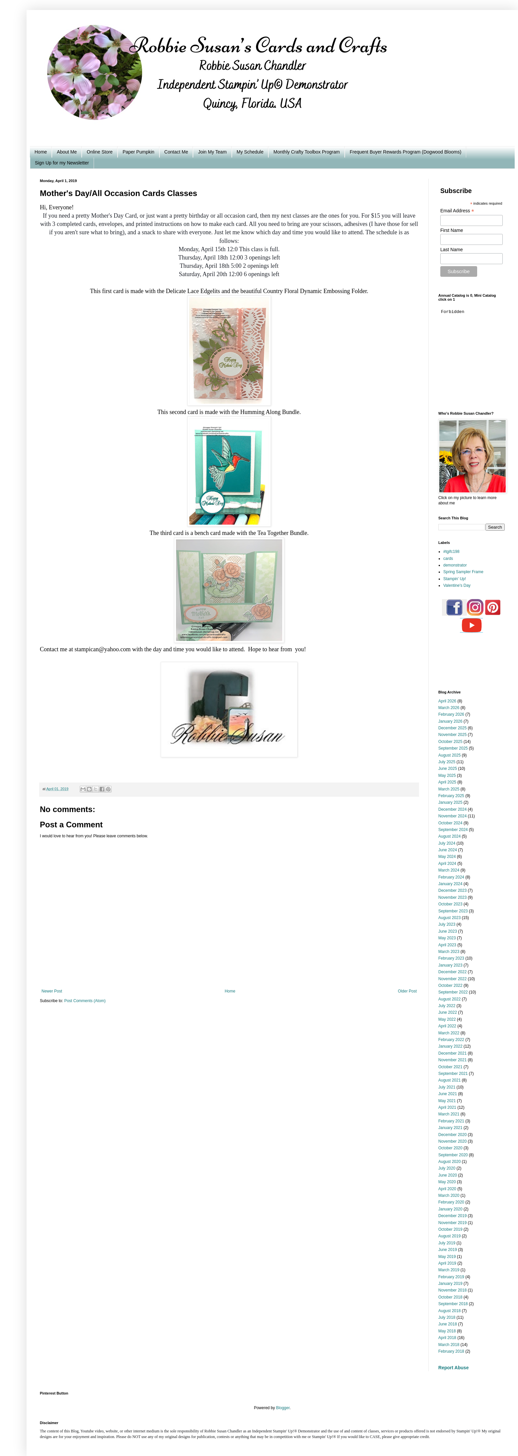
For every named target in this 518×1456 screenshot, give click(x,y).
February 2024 (451, 877)
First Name (451, 230)
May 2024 (447, 856)
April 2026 (447, 701)
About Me (67, 152)
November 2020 (452, 1141)
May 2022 (447, 1019)
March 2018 (448, 1344)
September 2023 (453, 911)
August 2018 (449, 1310)
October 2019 (450, 1229)
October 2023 (450, 904)
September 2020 (453, 1155)
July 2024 (446, 843)
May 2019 (447, 1256)
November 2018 (452, 1290)
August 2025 (449, 755)
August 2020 (449, 1161)
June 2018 (447, 1324)
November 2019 (452, 1222)
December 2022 (452, 972)
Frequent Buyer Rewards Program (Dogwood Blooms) (405, 152)
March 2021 (448, 1114)
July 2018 (446, 1317)
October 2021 (450, 1067)
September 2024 (453, 829)
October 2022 (450, 985)
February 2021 (451, 1121)
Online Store (100, 152)
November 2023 (452, 897)
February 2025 (451, 795)
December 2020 (452, 1134)
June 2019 (447, 1249)
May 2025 (447, 775)
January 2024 (450, 884)
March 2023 (448, 951)
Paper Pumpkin (138, 152)
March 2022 (448, 1033)
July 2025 (446, 762)
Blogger (283, 1407)
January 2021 (450, 1127)
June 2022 (447, 1012)
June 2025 (447, 768)
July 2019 (446, 1243)
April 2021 (447, 1107)
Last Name (451, 249)
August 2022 (449, 999)
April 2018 (447, 1337)
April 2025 (447, 782)
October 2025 (450, 741)
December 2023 (452, 890)
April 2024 (447, 863)
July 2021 (446, 1087)
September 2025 (453, 748)
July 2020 (446, 1168)
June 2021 (447, 1094)
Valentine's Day (457, 585)
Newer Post (52, 991)
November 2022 (452, 979)
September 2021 (453, 1073)
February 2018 (451, 1351)
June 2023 (447, 931)
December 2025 (452, 728)
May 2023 (447, 938)
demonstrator (455, 565)
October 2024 (450, 823)
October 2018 (450, 1297)
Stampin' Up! (454, 578)
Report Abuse (453, 1367)
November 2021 (452, 1060)
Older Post (407, 991)
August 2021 (449, 1080)
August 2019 (449, 1236)
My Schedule (250, 152)
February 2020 (451, 1202)
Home (41, 152)
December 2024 (452, 809)
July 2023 (446, 924)
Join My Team (212, 152)
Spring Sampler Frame (463, 572)
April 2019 (447, 1263)
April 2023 (447, 945)
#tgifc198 (451, 551)
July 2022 (446, 1005)
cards (448, 558)
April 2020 (447, 1189)
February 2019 (451, 1277)
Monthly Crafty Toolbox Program (306, 152)
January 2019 (450, 1283)
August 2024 (449, 836)
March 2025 (448, 789)
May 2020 (447, 1182)
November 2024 (452, 816)
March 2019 (448, 1270)
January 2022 (450, 1046)
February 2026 (451, 714)
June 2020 (447, 1175)
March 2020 (448, 1195)
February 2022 (451, 1039)
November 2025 (452, 734)
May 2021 (447, 1100)
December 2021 (452, 1053)
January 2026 (450, 721)
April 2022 (447, 1026)
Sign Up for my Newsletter (62, 162)
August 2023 (449, 917)
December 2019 (452, 1215)
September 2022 (453, 992)
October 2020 (450, 1148)
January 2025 (450, 802)
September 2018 (453, 1303)
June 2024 (447, 850)
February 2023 (451, 958)
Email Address (457, 211)
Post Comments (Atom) (85, 1000)
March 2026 (448, 707)
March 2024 (448, 870)
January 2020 (450, 1209)
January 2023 (450, 965)
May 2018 (447, 1331)
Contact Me (176, 152)
